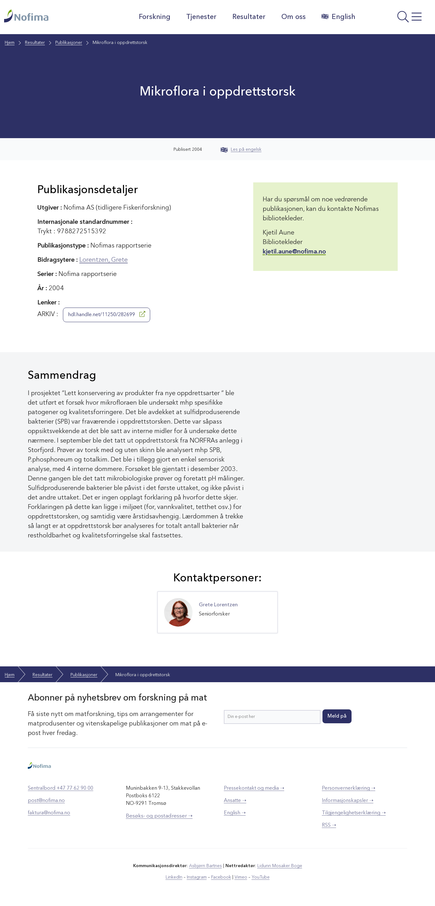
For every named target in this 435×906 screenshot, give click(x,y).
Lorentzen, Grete (103, 260)
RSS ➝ (329, 825)
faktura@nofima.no (49, 813)
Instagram (197, 877)
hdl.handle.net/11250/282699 (106, 314)
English (338, 17)
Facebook (221, 877)
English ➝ (235, 813)
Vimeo (241, 877)
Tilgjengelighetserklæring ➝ (354, 813)
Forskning (154, 17)
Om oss (293, 17)
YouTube (261, 877)
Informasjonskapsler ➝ (347, 800)
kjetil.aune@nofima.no (294, 252)
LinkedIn (174, 877)
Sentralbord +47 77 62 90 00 (60, 788)
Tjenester (201, 17)
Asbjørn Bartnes (205, 866)
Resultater (249, 17)
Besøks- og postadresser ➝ (159, 816)
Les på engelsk (241, 149)
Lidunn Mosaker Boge (279, 866)
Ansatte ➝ (235, 800)
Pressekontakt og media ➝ (254, 788)
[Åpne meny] (396, 18)
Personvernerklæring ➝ (348, 788)
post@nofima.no (46, 800)
